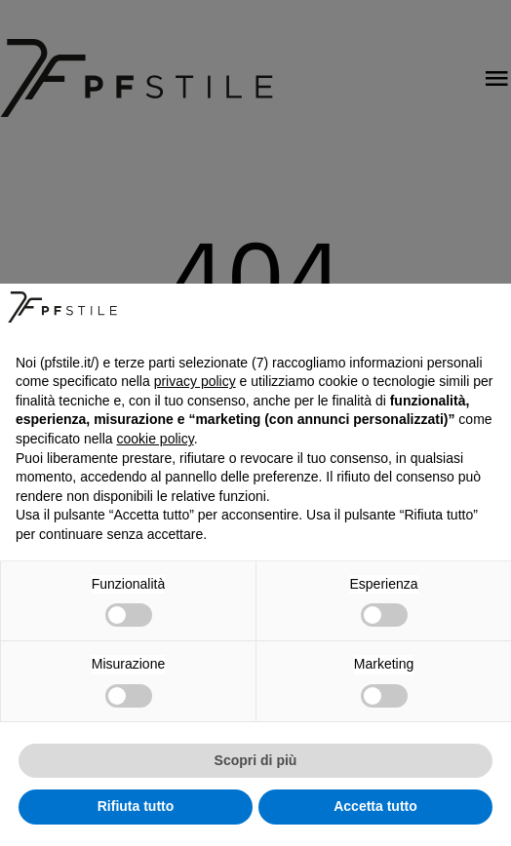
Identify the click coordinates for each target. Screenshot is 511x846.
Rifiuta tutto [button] (136, 806)
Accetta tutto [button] (375, 806)
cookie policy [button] (155, 438)
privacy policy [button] (195, 381)
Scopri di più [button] (256, 760)
